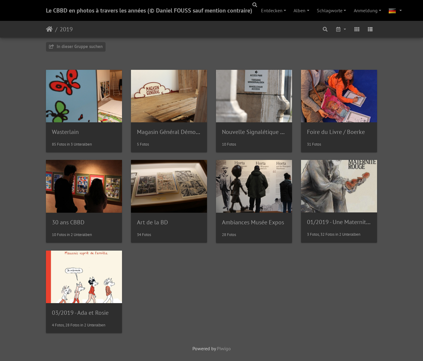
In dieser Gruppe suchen (76, 46)
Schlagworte (329, 10)
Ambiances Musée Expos (253, 222)
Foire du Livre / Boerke (336, 132)
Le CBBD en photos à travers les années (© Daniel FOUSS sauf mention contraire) (149, 10)
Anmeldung (366, 10)
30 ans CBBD (68, 222)
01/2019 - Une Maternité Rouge (347, 222)
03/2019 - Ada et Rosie (80, 313)
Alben (299, 10)
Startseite (49, 29)
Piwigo (224, 348)
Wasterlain (65, 132)
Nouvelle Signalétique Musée (259, 132)
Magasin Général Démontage (173, 132)
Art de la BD (152, 222)
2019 (66, 29)
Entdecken (271, 10)
